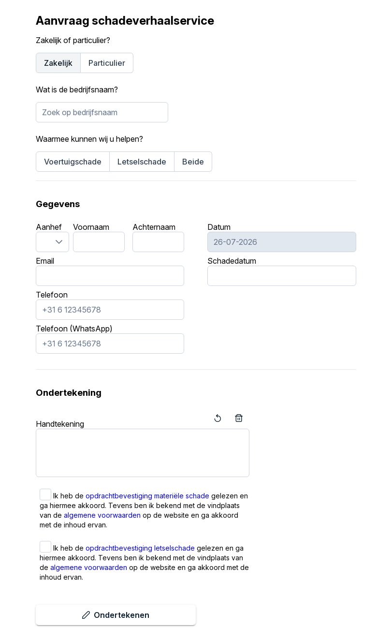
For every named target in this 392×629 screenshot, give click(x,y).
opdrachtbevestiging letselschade (140, 548)
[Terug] (217, 418)
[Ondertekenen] (116, 615)
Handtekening (60, 424)
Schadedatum (231, 261)
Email (45, 261)
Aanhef (49, 227)
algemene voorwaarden (102, 515)
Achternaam (153, 227)
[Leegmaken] (238, 418)
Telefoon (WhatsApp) (74, 328)
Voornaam (91, 227)
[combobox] (102, 112)
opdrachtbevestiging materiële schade (147, 496)
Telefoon (52, 295)
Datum (219, 227)
